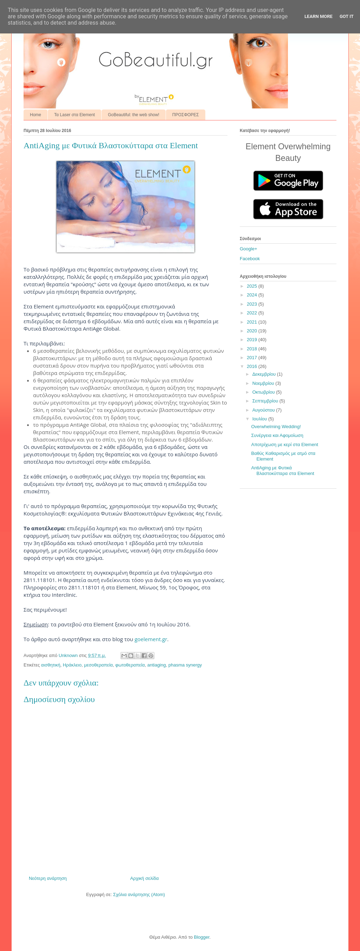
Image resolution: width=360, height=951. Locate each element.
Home (35, 114)
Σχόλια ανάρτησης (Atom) (139, 894)
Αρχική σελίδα (144, 878)
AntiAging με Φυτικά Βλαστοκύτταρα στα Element (282, 470)
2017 (252, 357)
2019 (252, 339)
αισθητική (50, 665)
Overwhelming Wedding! (276, 426)
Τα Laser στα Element (74, 114)
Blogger (201, 937)
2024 (252, 295)
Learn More (318, 16)
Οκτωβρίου (264, 392)
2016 (252, 366)
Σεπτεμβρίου (265, 400)
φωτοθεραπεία (130, 665)
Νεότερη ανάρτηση (48, 878)
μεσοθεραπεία (98, 665)
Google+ (248, 248)
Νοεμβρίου (264, 383)
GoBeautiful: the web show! (133, 114)
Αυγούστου (264, 410)
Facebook (250, 258)
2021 (252, 322)
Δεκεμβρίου (264, 374)
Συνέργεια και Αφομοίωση (277, 435)
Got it (347, 16)
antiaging (156, 665)
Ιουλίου (260, 418)
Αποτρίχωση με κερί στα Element (284, 444)
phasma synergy (185, 665)
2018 (252, 348)
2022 (252, 312)
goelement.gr (151, 639)
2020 (252, 330)
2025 (252, 286)
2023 (252, 304)
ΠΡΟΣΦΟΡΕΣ (185, 114)
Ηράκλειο (72, 665)
